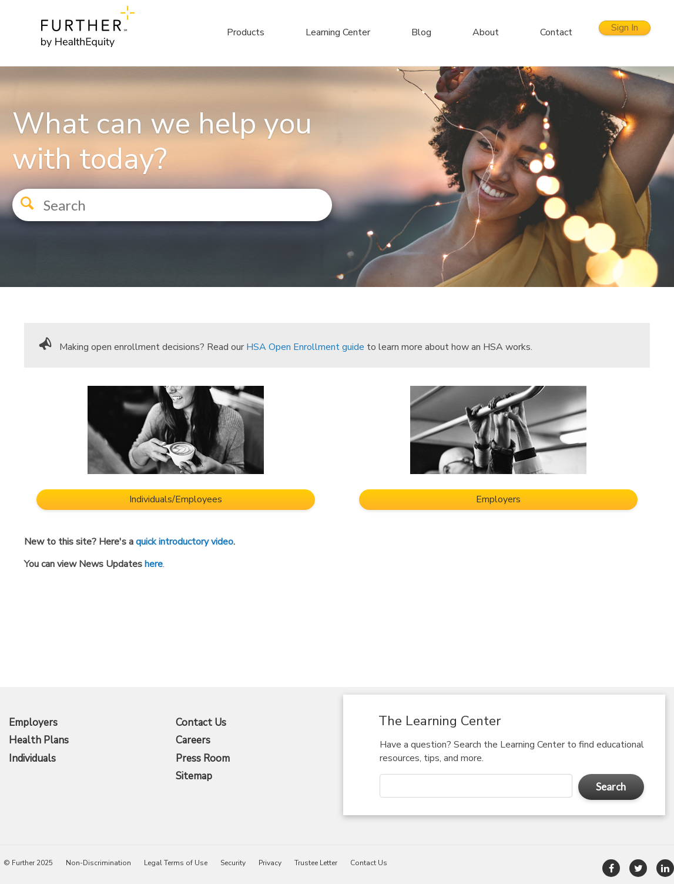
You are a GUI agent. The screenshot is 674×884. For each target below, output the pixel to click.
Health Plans (39, 740)
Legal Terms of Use (175, 863)
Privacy (270, 863)
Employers (33, 723)
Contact (536, 32)
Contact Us (201, 723)
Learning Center (318, 32)
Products (225, 32)
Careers (193, 740)
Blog (401, 32)
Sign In (614, 32)
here (154, 564)
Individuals (32, 759)
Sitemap (194, 776)
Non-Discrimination (98, 863)
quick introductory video (184, 541)
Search (611, 786)
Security (233, 863)
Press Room (203, 759)
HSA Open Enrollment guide (305, 347)
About (465, 32)
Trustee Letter (315, 863)
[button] (23, 200)
